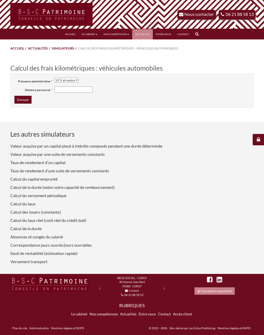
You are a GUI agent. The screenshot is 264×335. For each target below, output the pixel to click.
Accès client (182, 314)
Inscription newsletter (214, 291)
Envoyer (23, 100)
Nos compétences (116, 34)
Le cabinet (89, 34)
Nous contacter (199, 14)
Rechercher (198, 34)
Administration (39, 328)
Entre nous (163, 34)
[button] (99, 286)
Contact (183, 34)
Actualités (142, 34)
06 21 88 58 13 (240, 14)
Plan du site (19, 328)
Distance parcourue (37, 90)
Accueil (70, 34)
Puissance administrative (34, 81)
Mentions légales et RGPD (67, 328)
